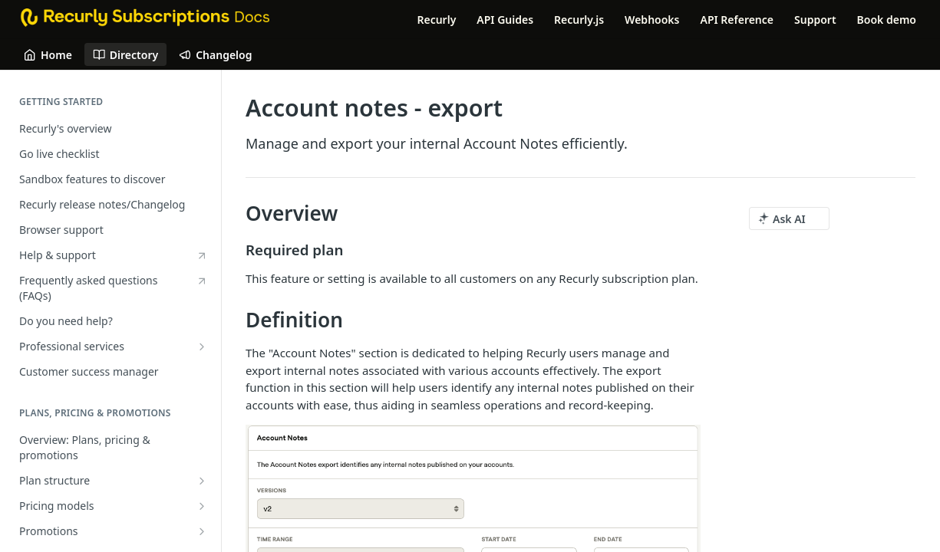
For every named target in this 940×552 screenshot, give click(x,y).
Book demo (886, 19)
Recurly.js (579, 19)
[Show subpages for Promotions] (202, 531)
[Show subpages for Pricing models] (202, 506)
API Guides (505, 19)
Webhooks (652, 19)
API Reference (736, 19)
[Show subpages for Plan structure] (202, 481)
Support (815, 19)
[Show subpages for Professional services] (202, 346)
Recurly (436, 19)
